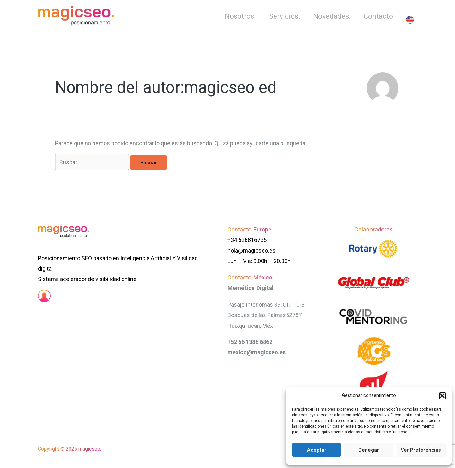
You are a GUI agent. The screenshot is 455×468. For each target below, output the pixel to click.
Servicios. (282, 16)
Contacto (378, 16)
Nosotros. (237, 16)
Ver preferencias (421, 450)
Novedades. (330, 16)
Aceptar (316, 450)
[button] (442, 396)
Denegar (368, 450)
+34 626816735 (247, 240)
